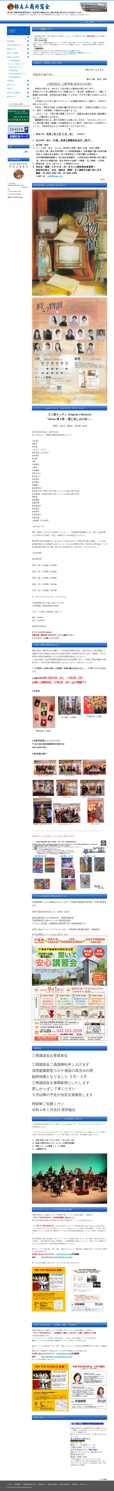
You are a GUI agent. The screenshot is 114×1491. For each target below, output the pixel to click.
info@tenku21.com (63, 1254)
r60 (60, 1257)
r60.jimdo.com (52, 1257)
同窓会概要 (10, 41)
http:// (43, 1257)
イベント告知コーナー (17, 64)
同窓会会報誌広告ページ (18, 74)
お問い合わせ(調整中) (14, 92)
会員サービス (11, 84)
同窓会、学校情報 (12, 53)
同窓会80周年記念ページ (15, 45)
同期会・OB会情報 (89, 22)
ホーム (81, 22)
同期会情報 (13, 70)
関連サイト (10, 88)
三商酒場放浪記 (15, 60)
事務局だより (11, 96)
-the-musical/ (66, 1257)
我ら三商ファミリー (16, 67)
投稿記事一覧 (11, 49)
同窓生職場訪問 (15, 77)
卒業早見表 (10, 80)
